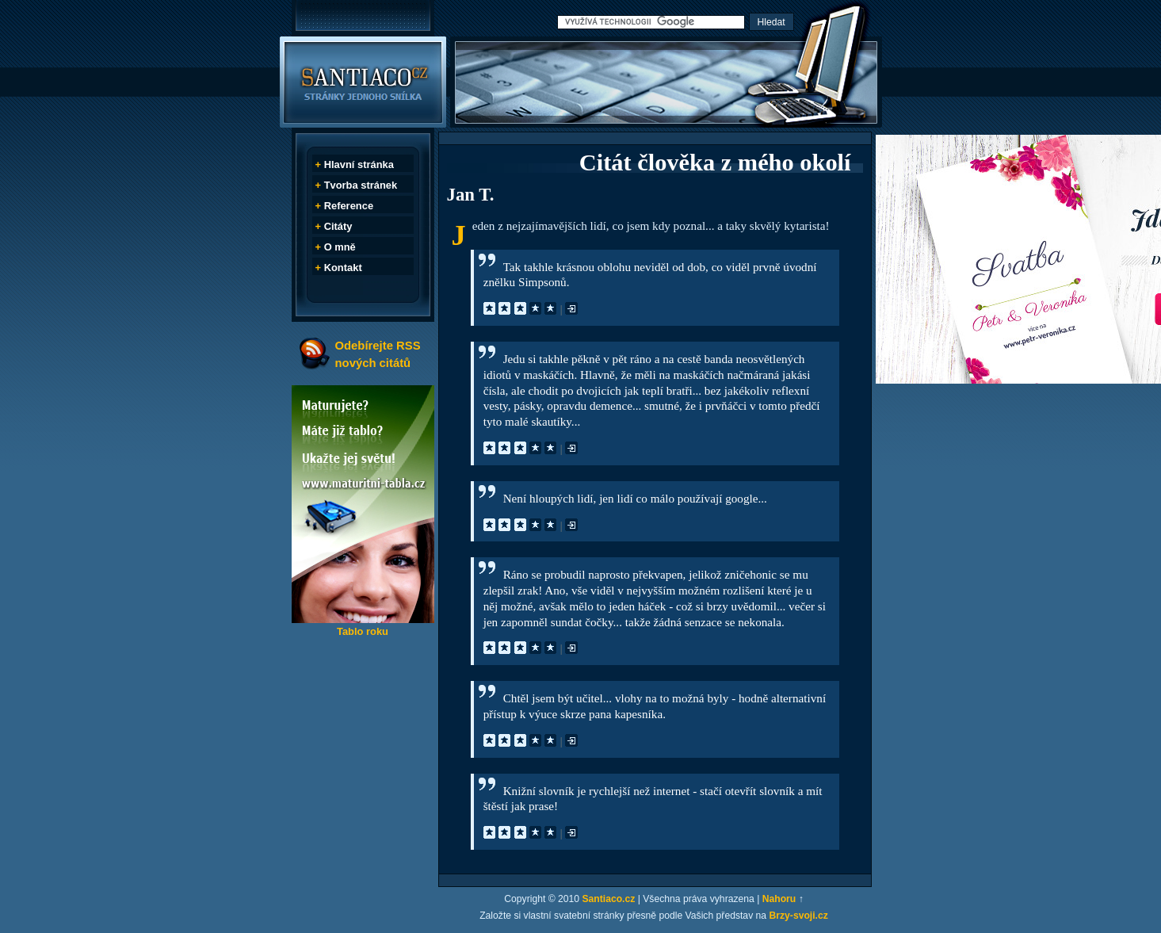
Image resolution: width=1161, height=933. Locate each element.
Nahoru (779, 898)
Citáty (338, 226)
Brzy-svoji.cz (799, 915)
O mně (340, 247)
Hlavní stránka (359, 164)
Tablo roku (362, 631)
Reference (348, 206)
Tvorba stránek (361, 185)
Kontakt (343, 267)
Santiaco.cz (608, 898)
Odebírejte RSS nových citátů (378, 354)
